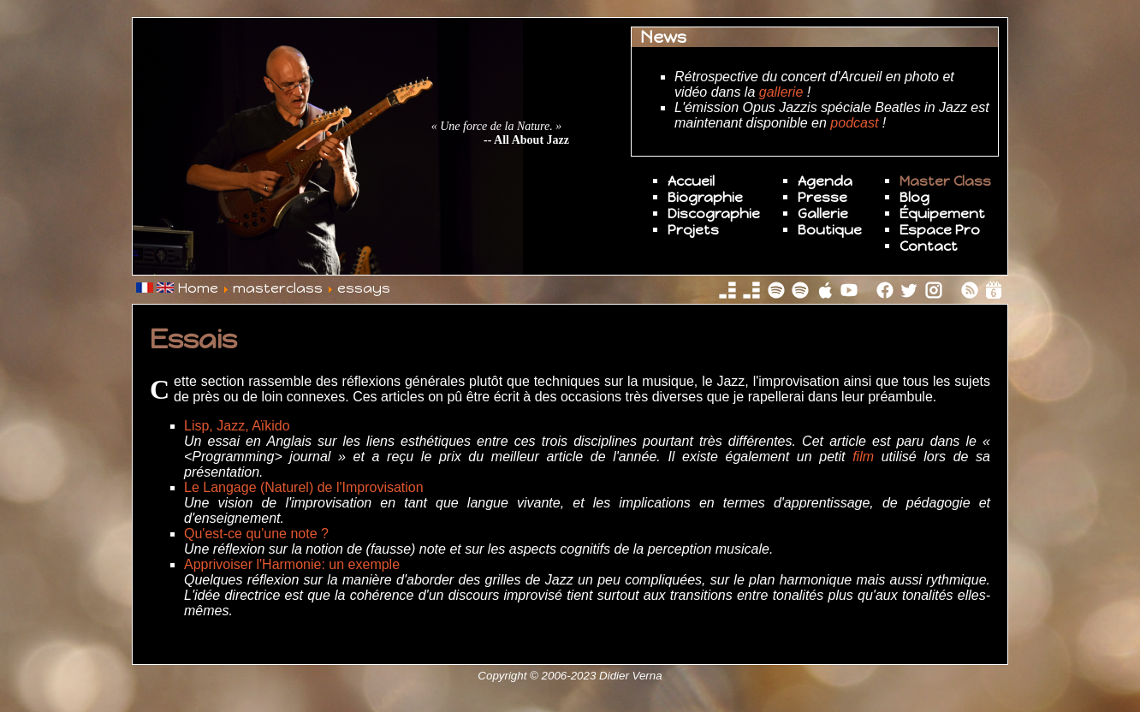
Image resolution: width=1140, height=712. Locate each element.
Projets (693, 230)
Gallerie (823, 213)
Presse (822, 197)
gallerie (781, 92)
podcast (854, 123)
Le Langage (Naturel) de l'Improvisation (304, 487)
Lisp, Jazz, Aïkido (237, 425)
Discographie (714, 213)
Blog (914, 197)
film (863, 456)
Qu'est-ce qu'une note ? (256, 533)
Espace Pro (940, 230)
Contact (929, 246)
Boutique (830, 230)
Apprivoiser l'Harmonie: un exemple (292, 564)
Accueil (691, 181)
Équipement (942, 213)
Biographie (705, 197)
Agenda (825, 181)
